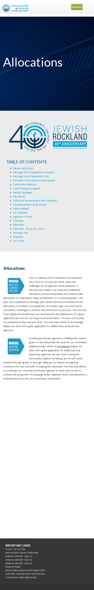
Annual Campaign (22, 192)
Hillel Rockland (21, 208)
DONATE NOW (12, 566)
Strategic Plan (20, 232)
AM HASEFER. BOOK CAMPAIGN (21, 552)
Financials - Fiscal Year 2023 (28, 228)
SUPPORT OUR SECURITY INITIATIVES (25, 573)
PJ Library (18, 220)
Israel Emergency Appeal (26, 188)
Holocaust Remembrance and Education (35, 200)
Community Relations (24, 184)
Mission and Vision (23, 168)
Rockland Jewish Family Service (30, 204)
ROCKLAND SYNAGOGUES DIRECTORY (25, 570)
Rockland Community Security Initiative (34, 180)
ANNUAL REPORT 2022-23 (18, 556)
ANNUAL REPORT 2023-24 (18, 559)
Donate (77, 7)
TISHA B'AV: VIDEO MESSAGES (21, 577)
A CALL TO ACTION (15, 549)
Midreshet (18, 224)
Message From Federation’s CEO (31, 176)
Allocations (19, 196)
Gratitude (18, 236)
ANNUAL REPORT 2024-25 (18, 563)
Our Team (18, 240)
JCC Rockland (20, 212)
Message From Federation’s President (33, 172)
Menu (88, 7)
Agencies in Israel (22, 216)
